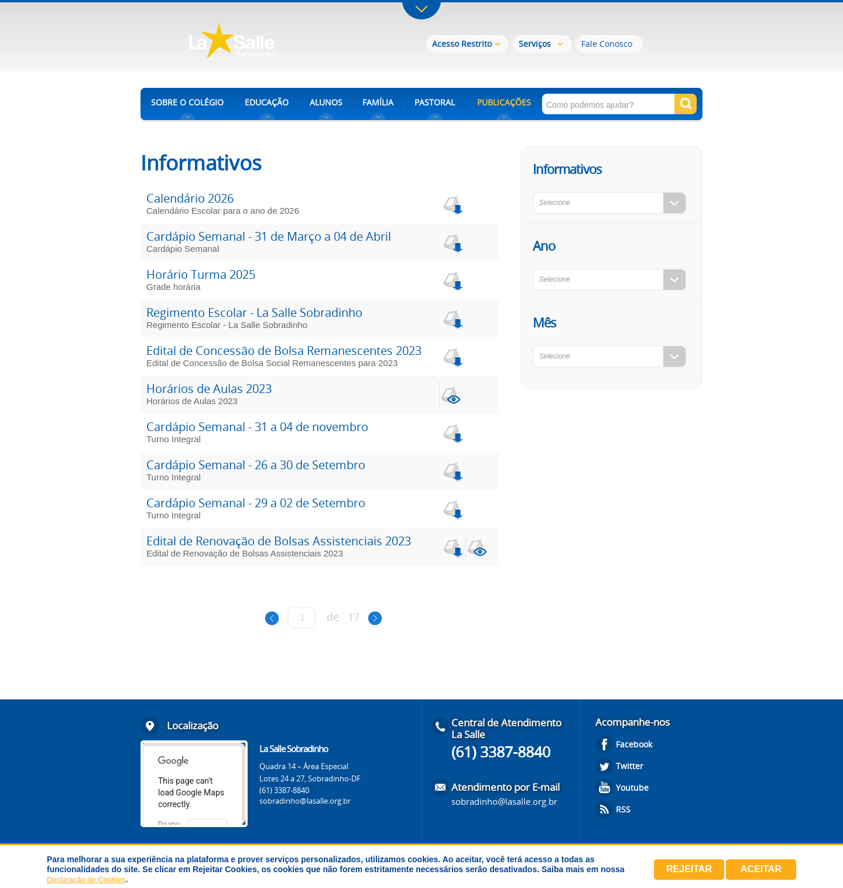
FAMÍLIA (377, 102)
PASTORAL (434, 102)
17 (353, 617)
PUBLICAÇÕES (504, 102)
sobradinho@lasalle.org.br (305, 800)
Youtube (632, 787)
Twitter (629, 765)
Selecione (554, 203)
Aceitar (761, 869)
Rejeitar (689, 869)
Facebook (634, 744)
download (452, 204)
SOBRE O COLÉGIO (187, 102)
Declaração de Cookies (86, 879)
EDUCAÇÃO (267, 102)
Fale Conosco (606, 43)
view (452, 394)
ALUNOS (326, 102)
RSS (623, 809)
